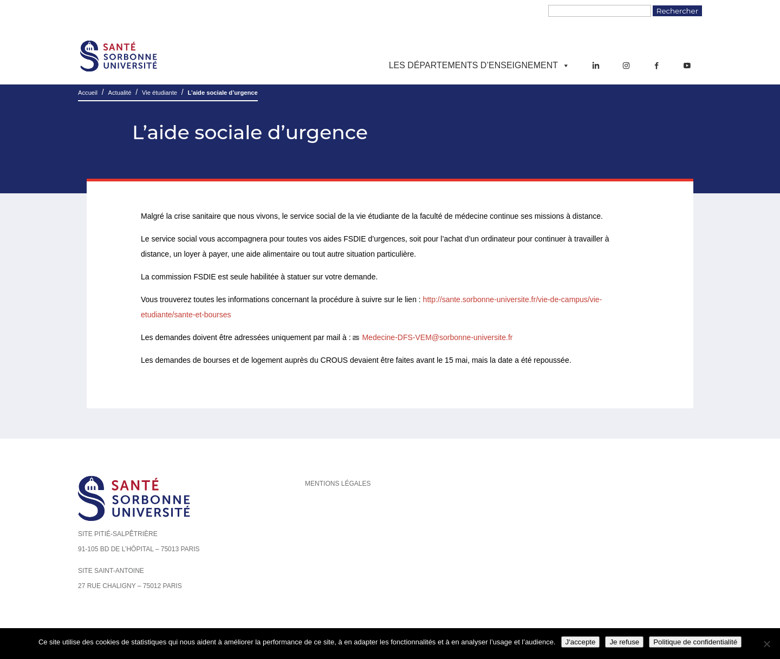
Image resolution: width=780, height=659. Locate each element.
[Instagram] (626, 65)
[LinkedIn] (596, 65)
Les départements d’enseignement (479, 65)
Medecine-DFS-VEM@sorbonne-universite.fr (437, 337)
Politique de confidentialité (695, 642)
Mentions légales (337, 483)
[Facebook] (656, 65)
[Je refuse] (766, 643)
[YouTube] (687, 65)
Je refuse (624, 642)
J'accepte (581, 642)
